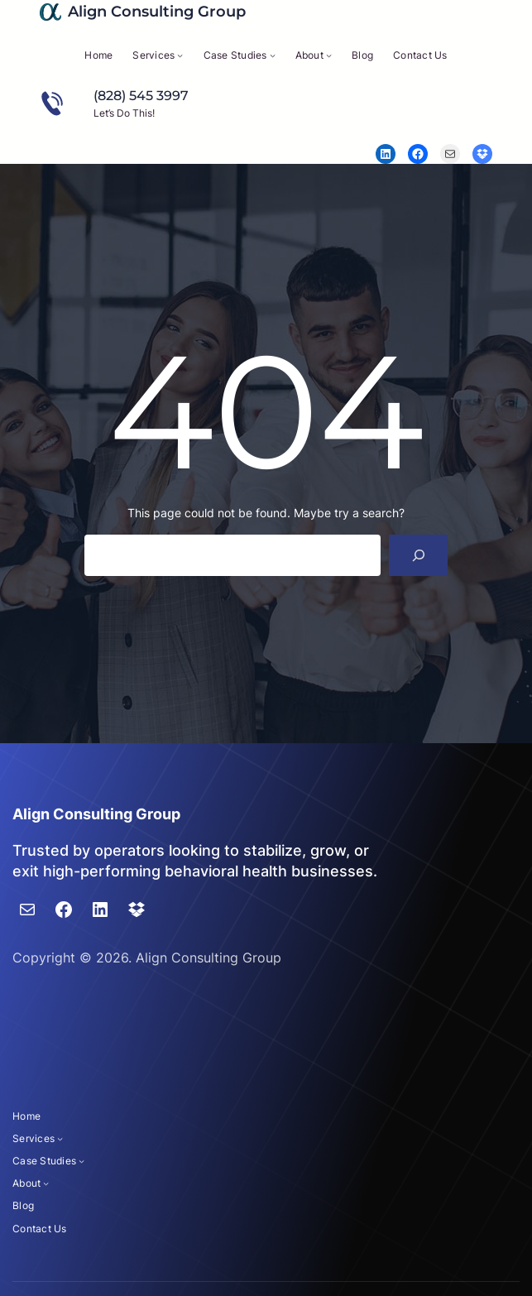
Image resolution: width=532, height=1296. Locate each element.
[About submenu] (329, 55)
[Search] (418, 555)
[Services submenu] (180, 55)
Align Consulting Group (157, 11)
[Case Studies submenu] (273, 55)
